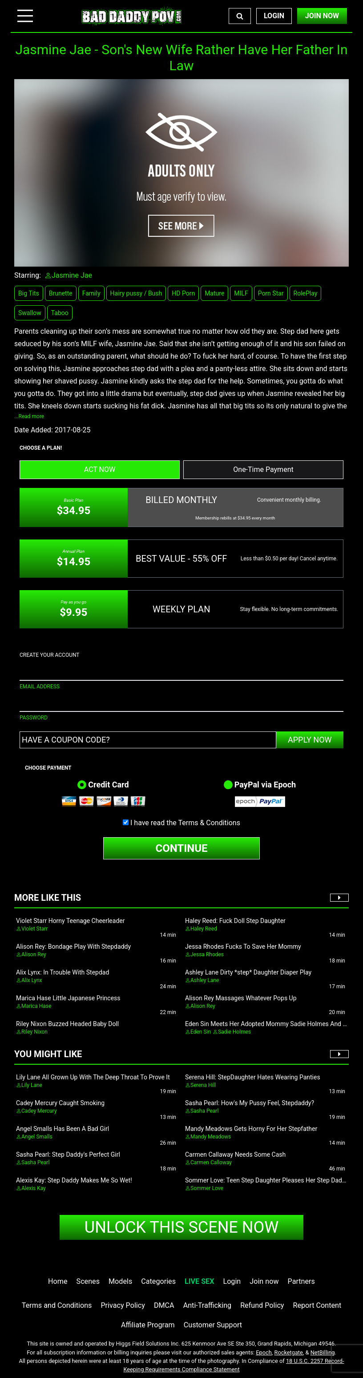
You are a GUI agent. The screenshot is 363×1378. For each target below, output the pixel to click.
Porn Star (271, 293)
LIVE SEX (199, 1281)
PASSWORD (34, 718)
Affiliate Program (148, 1325)
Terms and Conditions (57, 1305)
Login (274, 16)
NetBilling (323, 1352)
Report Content (317, 1305)
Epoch (264, 1352)
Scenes (88, 1281)
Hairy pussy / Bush (136, 293)
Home (57, 1281)
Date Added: (33, 430)
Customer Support (213, 1325)
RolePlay (306, 293)
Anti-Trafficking (207, 1305)
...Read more (29, 416)
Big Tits (28, 293)
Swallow (29, 312)
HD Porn (183, 293)
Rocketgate (288, 1352)
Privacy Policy (123, 1305)
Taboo (60, 312)
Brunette (61, 293)
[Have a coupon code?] (148, 739)
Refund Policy (262, 1305)
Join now (264, 1281)
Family (91, 293)
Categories (158, 1281)
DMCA (164, 1305)
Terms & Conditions (209, 823)
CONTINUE (182, 848)
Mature (214, 293)
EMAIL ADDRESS (40, 686)
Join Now (322, 16)
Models (120, 1281)
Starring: (27, 275)
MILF (241, 293)
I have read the (185, 823)
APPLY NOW (310, 739)
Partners (301, 1281)
